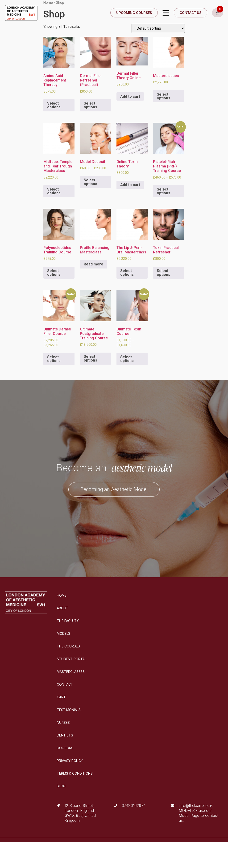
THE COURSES (68, 646)
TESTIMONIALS (69, 710)
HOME (61, 595)
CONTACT (65, 684)
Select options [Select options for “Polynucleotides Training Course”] (54, 272)
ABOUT (62, 608)
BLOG (61, 786)
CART (61, 697)
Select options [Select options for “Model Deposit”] (90, 182)
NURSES (63, 722)
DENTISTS (65, 735)
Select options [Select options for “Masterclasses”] (163, 96)
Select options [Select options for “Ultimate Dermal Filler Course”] (54, 359)
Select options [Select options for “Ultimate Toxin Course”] (127, 359)
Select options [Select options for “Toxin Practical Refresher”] (163, 272)
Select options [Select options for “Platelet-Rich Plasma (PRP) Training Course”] (163, 191)
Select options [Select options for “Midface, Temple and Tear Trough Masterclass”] (54, 191)
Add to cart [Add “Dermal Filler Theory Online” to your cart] (130, 96)
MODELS (63, 633)
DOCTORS (65, 748)
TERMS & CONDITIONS (75, 773)
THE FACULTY (68, 621)
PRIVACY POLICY (70, 761)
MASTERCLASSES (71, 672)
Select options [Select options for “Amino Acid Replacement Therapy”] (54, 105)
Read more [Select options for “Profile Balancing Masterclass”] (93, 264)
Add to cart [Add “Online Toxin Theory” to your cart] (130, 185)
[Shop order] (158, 28)
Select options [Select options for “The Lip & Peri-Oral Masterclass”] (127, 272)
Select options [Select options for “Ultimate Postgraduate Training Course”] (90, 358)
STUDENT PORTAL (71, 659)
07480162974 (133, 805)
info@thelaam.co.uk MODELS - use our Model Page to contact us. (198, 813)
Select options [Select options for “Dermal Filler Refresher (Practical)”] (90, 105)
